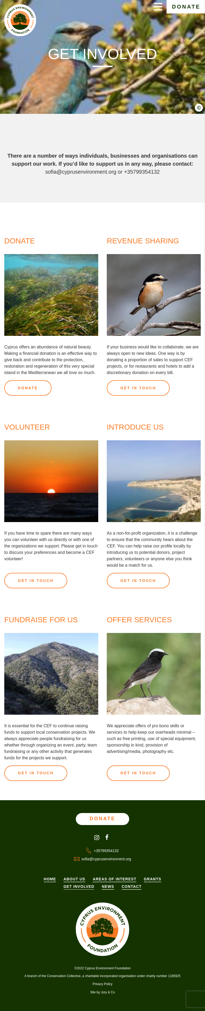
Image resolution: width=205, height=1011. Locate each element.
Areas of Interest (114, 879)
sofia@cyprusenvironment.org (80, 172)
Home (50, 879)
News (108, 887)
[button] (201, 111)
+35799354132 (142, 172)
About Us (74, 879)
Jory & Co (108, 992)
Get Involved (79, 887)
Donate (186, 7)
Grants (152, 879)
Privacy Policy (103, 984)
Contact (132, 887)
